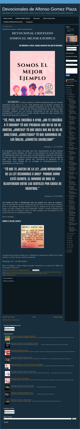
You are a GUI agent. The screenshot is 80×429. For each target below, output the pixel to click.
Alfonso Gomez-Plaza (49, 18)
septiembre (70, 233)
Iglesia (20, 273)
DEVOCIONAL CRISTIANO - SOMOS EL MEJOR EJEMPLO (72, 188)
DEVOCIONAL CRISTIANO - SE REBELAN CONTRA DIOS (23, 336)
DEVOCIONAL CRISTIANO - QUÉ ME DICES (72, 173)
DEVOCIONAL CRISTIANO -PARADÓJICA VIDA (71, 123)
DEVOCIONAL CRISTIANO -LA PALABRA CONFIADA (72, 158)
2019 (68, 251)
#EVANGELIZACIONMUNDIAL (25, 272)
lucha (28, 273)
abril (69, 242)
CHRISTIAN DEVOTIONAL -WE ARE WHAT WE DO (72, 224)
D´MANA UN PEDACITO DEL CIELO (13, 22)
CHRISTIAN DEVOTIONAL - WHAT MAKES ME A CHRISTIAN (72, 163)
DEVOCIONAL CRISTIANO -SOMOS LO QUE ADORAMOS (72, 106)
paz (38, 273)
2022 (68, 91)
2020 (68, 250)
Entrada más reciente (8, 317)
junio (69, 238)
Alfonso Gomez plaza (72, 80)
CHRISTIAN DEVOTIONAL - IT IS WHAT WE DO (72, 192)
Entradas (69, 47)
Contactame (29, 22)
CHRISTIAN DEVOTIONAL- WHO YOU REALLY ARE (72, 202)
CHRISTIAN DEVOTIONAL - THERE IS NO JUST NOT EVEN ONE (72, 112)
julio (69, 237)
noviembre (70, 96)
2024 (68, 87)
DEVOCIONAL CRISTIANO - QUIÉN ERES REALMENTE (71, 207)
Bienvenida (37, 18)
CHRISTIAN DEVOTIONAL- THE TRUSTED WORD (72, 153)
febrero (70, 246)
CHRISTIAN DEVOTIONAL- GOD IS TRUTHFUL (72, 144)
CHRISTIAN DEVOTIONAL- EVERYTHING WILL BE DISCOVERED (72, 213)
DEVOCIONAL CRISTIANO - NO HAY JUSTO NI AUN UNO (72, 118)
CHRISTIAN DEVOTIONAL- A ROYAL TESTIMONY (72, 133)
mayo (69, 240)
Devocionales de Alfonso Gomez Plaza (39, 9)
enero (69, 247)
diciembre (70, 94)
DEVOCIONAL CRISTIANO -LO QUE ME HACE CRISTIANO (72, 168)
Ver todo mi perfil (69, 82)
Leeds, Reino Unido (11, 275)
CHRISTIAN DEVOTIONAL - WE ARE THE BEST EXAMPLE (72, 183)
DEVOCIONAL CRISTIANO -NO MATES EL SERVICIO (22, 385)
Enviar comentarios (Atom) (13, 319)
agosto (70, 235)
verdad (45, 273)
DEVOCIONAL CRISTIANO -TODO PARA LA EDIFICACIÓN (23, 371)
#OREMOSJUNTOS (36, 272)
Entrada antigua (58, 317)
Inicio (34, 317)
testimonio (41, 273)
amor (42, 272)
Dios (12, 273)
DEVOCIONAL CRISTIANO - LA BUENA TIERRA (21, 399)
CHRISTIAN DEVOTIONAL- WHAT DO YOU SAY (72, 178)
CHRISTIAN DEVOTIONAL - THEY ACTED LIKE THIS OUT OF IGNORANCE (27, 364)
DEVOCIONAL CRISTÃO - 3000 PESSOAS (20, 378)
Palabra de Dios (33, 273)
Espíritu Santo (16, 273)
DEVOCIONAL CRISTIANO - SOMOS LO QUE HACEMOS (72, 229)
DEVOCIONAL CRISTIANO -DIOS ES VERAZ (72, 148)
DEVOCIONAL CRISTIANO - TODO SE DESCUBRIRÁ (71, 219)
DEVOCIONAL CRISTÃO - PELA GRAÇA (19, 350)
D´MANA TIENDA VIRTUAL (23, 18)
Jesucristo (25, 273)
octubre (70, 98)
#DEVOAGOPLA (15, 272)
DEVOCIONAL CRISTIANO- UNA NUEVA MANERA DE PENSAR (24, 343)
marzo (69, 244)
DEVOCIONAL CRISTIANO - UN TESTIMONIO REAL (72, 138)
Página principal (7, 18)
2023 (68, 89)
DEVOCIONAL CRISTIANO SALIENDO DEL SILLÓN (22, 392)
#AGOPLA (9, 272)
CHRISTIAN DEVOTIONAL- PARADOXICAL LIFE (72, 128)
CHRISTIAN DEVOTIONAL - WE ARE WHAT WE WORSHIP (72, 101)
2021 (68, 93)
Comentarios (70, 49)
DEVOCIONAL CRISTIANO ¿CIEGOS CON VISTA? (21, 357)
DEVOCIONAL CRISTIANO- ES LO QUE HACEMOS (72, 197)
